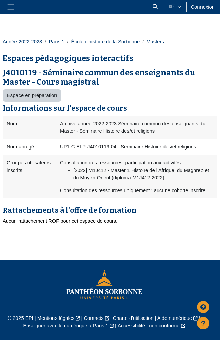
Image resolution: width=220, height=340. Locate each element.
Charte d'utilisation (133, 318)
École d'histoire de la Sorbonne (105, 41)
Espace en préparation (32, 95)
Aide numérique (174, 318)
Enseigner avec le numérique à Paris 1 (65, 325)
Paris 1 (56, 41)
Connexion (203, 7)
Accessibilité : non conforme (149, 325)
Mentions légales (56, 318)
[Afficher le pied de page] (203, 323)
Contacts (93, 318)
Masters (155, 41)
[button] (155, 7)
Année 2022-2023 (22, 41)
